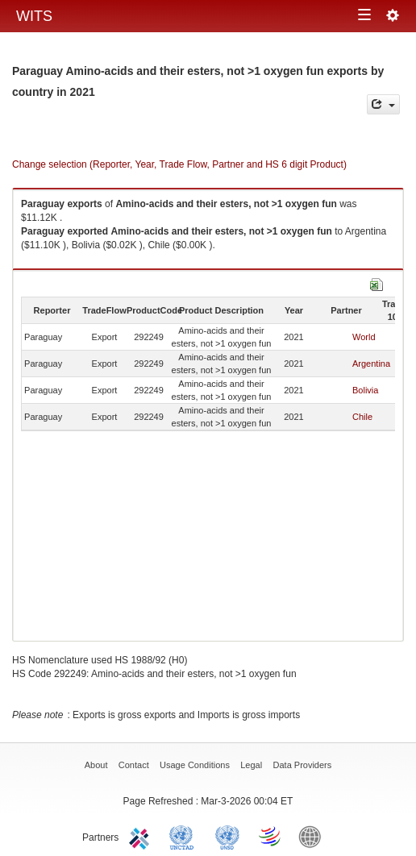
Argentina (371, 363)
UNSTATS (227, 836)
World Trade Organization (271, 836)
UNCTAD (184, 836)
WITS (34, 16)
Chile (362, 417)
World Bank (313, 836)
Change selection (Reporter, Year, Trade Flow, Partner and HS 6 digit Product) (179, 164)
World (364, 337)
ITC (142, 836)
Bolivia (365, 390)
